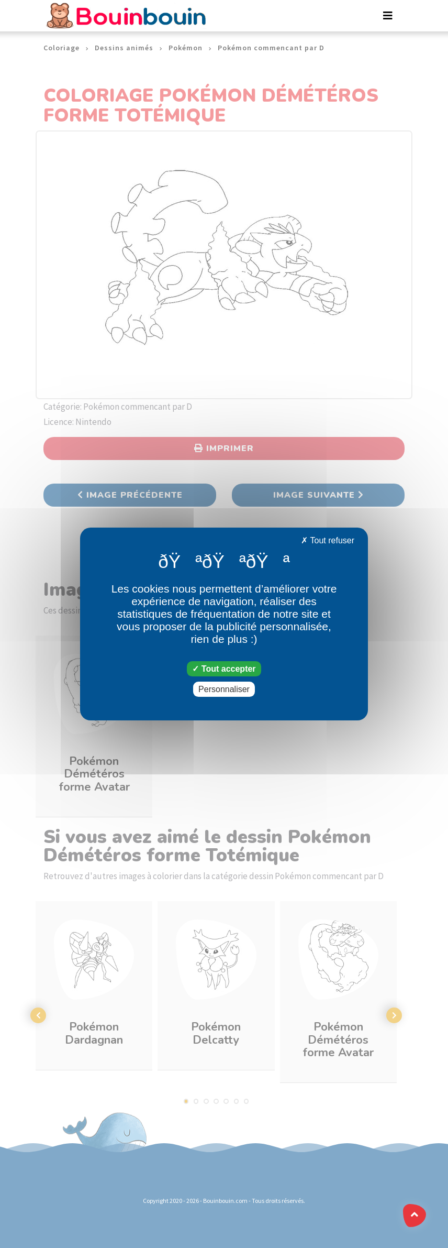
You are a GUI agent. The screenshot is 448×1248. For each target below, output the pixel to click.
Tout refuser (327, 540)
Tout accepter (223, 668)
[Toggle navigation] (387, 16)
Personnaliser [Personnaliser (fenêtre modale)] (224, 689)
